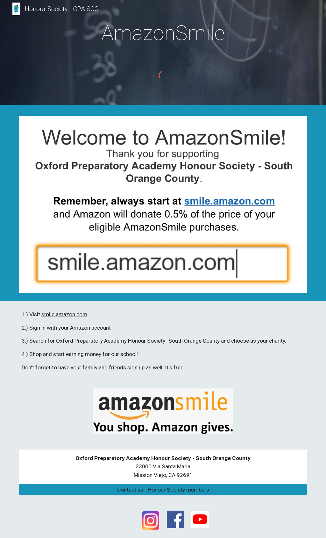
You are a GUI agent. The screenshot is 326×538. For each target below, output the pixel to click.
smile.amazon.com (64, 314)
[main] (163, 31)
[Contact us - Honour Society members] (163, 490)
